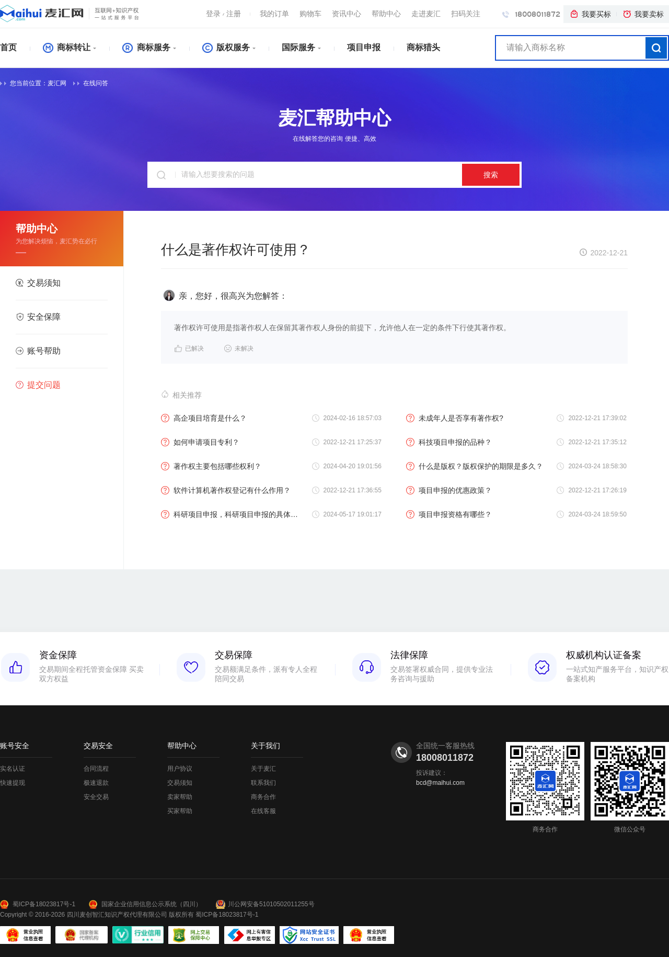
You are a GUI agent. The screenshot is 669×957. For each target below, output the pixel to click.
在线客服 (263, 811)
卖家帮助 (179, 797)
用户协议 (179, 768)
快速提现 (12, 783)
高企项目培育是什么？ (204, 418)
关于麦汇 (263, 768)
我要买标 (590, 14)
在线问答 (90, 83)
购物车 (310, 13)
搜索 (490, 175)
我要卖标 (643, 14)
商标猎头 (423, 47)
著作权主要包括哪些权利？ (211, 466)
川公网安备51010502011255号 (271, 904)
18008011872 (531, 14)
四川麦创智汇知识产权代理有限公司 (117, 914)
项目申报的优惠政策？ (449, 490)
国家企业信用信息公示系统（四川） (151, 904)
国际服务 (298, 47)
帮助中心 (386, 13)
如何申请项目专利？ (200, 442)
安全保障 (38, 316)
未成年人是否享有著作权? (454, 418)
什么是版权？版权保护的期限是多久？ (474, 466)
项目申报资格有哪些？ (449, 514)
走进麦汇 (426, 13)
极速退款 (96, 783)
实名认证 (12, 768)
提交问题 (38, 384)
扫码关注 (465, 13)
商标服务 (146, 47)
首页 (8, 47)
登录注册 (223, 13)
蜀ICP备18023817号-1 (44, 904)
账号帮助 (38, 350)
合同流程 (96, 768)
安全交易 (96, 797)
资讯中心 (346, 13)
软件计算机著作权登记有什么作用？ (226, 490)
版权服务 (226, 47)
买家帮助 (179, 811)
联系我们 (263, 783)
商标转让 (66, 47)
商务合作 (263, 797)
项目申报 (363, 47)
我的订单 (274, 13)
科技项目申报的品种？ (449, 442)
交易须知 (38, 282)
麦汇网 (57, 83)
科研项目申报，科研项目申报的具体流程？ (231, 514)
